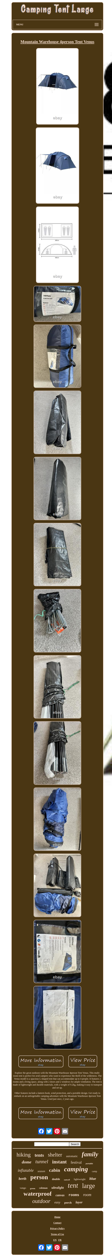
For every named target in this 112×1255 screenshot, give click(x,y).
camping (76, 1169)
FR (59, 1240)
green (32, 1188)
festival (76, 1162)
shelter (55, 1155)
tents (39, 1155)
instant (59, 1161)
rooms (74, 1195)
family (90, 1154)
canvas (60, 1195)
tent (73, 1185)
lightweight (80, 1179)
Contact (57, 1222)
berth (22, 1179)
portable (89, 1163)
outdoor (41, 1201)
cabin (54, 1170)
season (41, 1171)
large (88, 1185)
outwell (67, 1180)
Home (57, 1217)
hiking (24, 1155)
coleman (43, 1188)
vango (23, 1187)
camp (94, 1171)
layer (79, 1202)
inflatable (26, 1170)
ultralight (58, 1187)
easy (57, 1202)
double (56, 1179)
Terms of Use (57, 1234)
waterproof (38, 1193)
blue (92, 1178)
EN (55, 1240)
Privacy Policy (57, 1228)
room (87, 1195)
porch (68, 1202)
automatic (72, 1156)
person (39, 1177)
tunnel (41, 1161)
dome (26, 1161)
